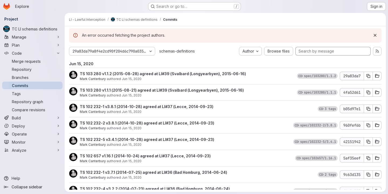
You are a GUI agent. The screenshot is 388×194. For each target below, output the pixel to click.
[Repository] (32, 69)
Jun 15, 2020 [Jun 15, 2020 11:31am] (131, 79)
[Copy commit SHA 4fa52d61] (368, 92)
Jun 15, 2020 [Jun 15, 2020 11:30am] (131, 128)
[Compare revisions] (32, 109)
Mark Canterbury (93, 79)
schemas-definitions (177, 51)
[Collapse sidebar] (32, 187)
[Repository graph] (32, 101)
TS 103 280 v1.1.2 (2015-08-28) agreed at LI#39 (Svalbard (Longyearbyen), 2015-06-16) (163, 73)
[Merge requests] (32, 61)
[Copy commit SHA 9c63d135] (368, 174)
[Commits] (32, 85)
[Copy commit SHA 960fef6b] (368, 125)
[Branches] (32, 77)
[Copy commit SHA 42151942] (368, 141)
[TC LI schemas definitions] (32, 29)
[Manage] (32, 37)
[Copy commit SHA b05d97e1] (368, 109)
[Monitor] (32, 142)
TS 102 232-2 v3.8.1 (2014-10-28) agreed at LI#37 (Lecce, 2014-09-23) (147, 123)
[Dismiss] (375, 35)
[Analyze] (32, 150)
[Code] (32, 53)
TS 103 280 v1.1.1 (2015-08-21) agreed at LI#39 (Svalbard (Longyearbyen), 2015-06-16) (162, 90)
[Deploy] (32, 126)
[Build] (32, 118)
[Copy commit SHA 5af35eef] (368, 158)
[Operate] (32, 134)
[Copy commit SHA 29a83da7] (368, 76)
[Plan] (32, 45)
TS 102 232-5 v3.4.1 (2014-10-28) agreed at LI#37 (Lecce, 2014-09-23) (147, 139)
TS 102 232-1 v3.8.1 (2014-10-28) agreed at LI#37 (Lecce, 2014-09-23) (146, 106)
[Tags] (32, 93)
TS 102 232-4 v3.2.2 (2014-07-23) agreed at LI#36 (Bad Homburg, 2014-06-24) (155, 188)
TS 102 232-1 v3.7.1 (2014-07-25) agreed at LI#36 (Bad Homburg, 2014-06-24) (153, 172)
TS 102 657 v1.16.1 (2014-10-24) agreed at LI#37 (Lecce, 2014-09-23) (145, 156)
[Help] (32, 178)
